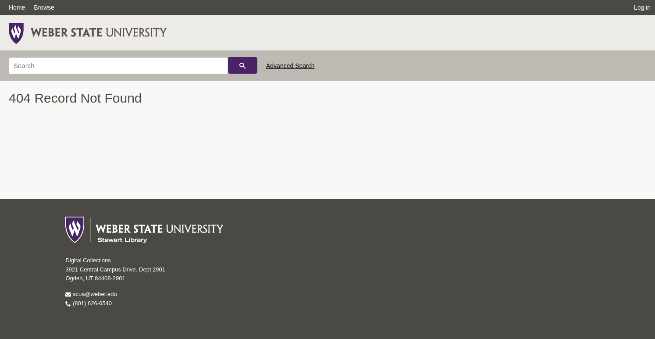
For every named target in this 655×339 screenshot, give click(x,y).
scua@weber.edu (91, 294)
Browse (44, 7)
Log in (642, 7)
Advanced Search (290, 65)
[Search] (118, 65)
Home (17, 7)
